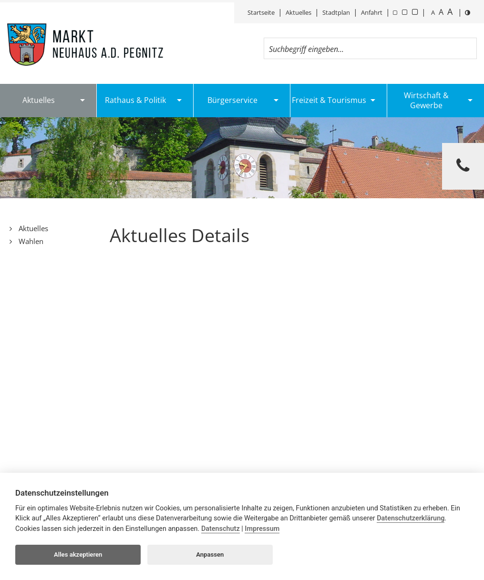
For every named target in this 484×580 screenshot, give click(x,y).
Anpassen (210, 554)
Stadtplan (336, 12)
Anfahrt (371, 12)
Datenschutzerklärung (410, 518)
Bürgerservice (232, 100)
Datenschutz (220, 529)
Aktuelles (298, 12)
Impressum (262, 529)
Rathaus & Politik (135, 100)
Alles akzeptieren (78, 554)
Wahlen (30, 241)
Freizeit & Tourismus (329, 100)
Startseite (261, 12)
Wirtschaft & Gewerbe (426, 100)
